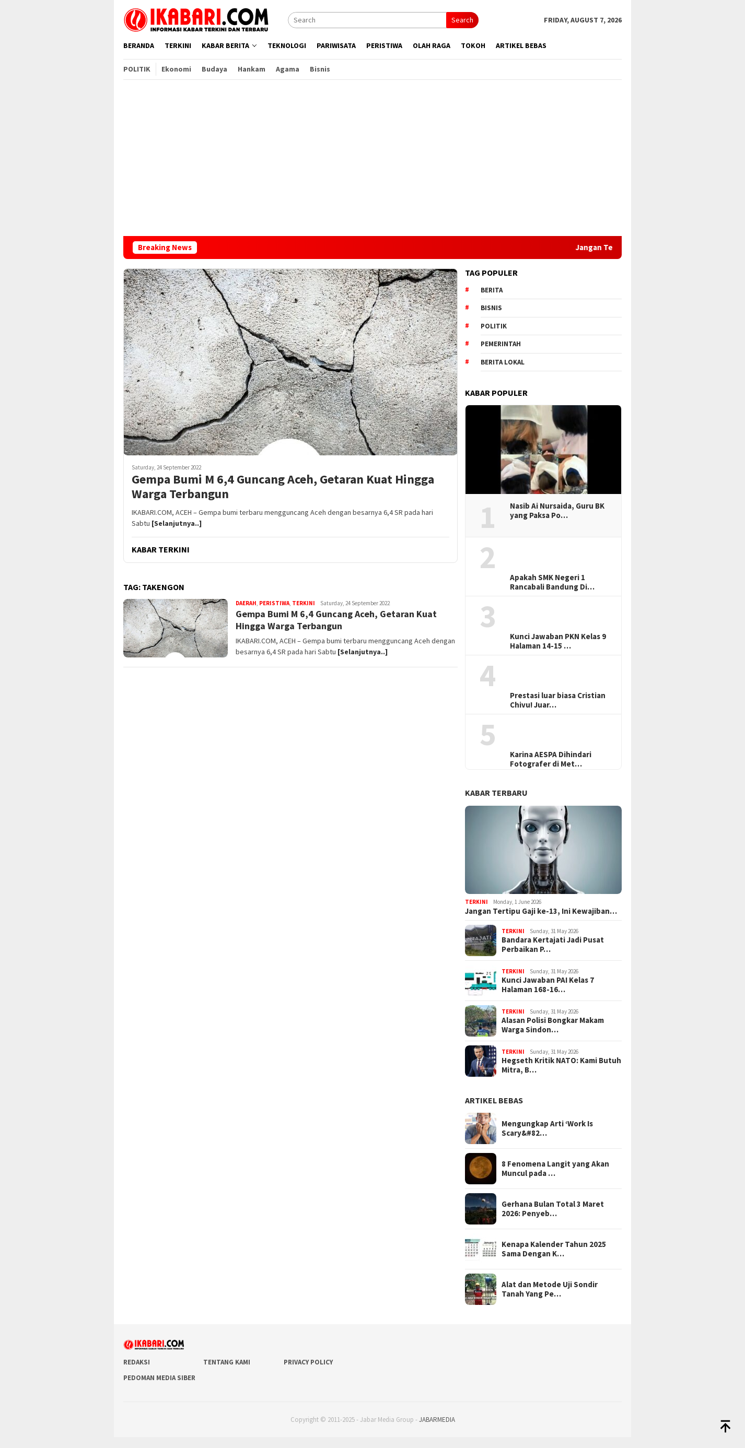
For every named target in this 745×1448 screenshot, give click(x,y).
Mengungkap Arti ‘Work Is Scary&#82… (547, 1128)
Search (462, 20)
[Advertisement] (372, 158)
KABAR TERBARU (496, 792)
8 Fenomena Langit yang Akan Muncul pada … (555, 1168)
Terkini (303, 603)
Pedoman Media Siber (159, 1377)
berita (492, 290)
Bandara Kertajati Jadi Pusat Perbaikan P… (553, 944)
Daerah (246, 603)
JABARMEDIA (437, 1419)
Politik (494, 326)
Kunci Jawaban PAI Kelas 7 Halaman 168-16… (548, 984)
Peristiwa (274, 603)
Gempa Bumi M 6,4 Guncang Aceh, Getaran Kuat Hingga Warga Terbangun (283, 487)
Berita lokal (503, 362)
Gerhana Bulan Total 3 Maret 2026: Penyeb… (553, 1208)
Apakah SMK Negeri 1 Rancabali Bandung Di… (552, 582)
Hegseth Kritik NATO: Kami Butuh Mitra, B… (561, 1065)
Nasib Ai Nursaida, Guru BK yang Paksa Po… (557, 510)
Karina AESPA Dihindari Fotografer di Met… (550, 759)
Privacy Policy (308, 1362)
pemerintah (501, 343)
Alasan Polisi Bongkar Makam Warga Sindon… (553, 1025)
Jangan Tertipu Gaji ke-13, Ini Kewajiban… (541, 911)
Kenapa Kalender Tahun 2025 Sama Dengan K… (554, 1249)
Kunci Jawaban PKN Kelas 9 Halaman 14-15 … (558, 641)
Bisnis (491, 307)
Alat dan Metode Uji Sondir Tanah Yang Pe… (550, 1289)
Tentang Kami (226, 1362)
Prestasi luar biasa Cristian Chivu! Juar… (558, 700)
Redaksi (136, 1362)
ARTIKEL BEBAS (494, 1100)
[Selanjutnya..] (177, 523)
